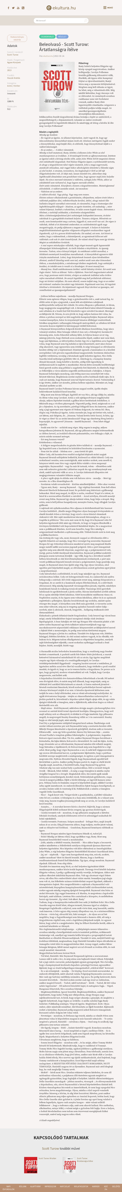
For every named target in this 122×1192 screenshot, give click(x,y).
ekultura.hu (48, 56)
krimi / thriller (13, 85)
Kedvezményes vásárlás (17, 38)
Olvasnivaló (47, 36)
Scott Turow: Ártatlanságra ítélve (78, 1160)
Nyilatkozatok (81, 1186)
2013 (9, 70)
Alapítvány (35, 1186)
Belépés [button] (116, 1186)
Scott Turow (12, 54)
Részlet (62, 36)
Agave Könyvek (14, 62)
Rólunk (22, 1186)
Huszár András (13, 78)
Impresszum (50, 1186)
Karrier (95, 1186)
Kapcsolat (65, 1186)
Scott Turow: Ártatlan (40, 1158)
